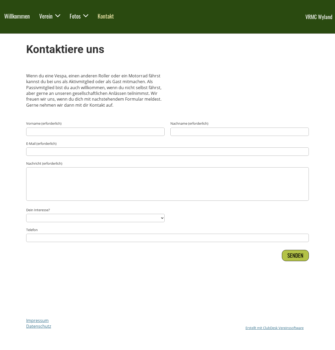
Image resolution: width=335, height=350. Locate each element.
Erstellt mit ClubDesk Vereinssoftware (274, 327)
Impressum (37, 320)
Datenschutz (38, 326)
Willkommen (17, 16)
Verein (49, 16)
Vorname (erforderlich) (44, 123)
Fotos (79, 16)
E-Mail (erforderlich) (41, 143)
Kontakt (106, 16)
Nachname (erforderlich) (189, 123)
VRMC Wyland (318, 16)
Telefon (32, 229)
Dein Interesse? (38, 210)
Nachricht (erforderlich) (44, 163)
